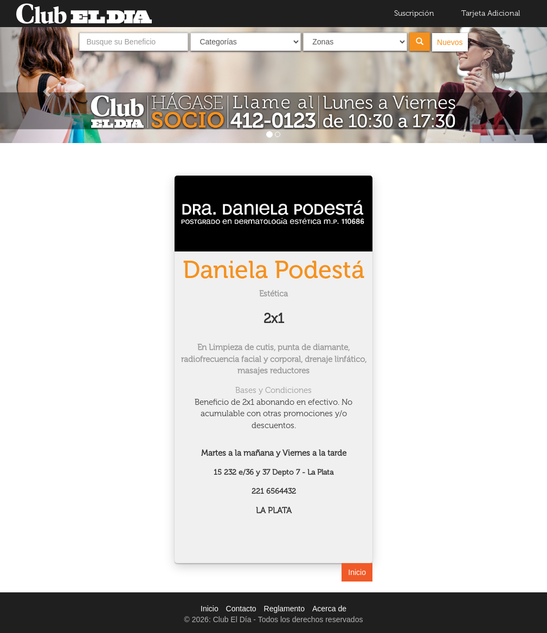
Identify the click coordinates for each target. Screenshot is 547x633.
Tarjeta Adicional (490, 13)
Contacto (241, 608)
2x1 (273, 318)
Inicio (357, 572)
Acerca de (329, 608)
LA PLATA (274, 510)
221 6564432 (274, 491)
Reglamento (284, 608)
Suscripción (414, 13)
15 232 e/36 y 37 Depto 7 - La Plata (273, 472)
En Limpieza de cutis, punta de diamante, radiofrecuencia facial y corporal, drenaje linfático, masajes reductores (273, 359)
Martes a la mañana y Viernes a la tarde (273, 453)
